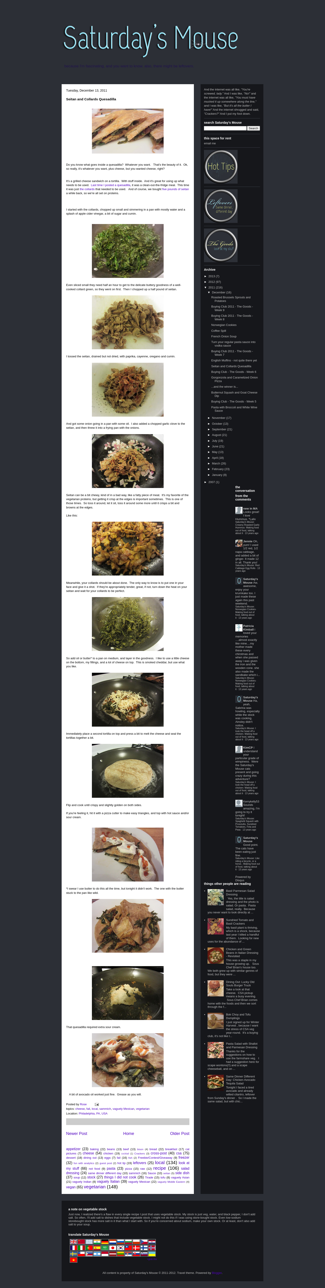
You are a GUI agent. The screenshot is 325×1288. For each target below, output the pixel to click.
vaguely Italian (108, 1181)
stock (91, 1177)
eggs (107, 1157)
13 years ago (251, 533)
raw (142, 1168)
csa (179, 1153)
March (216, 463)
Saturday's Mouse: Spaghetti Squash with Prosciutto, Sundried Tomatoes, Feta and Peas (246, 824)
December (219, 292)
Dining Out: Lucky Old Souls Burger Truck (240, 983)
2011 (212, 287)
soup (77, 1177)
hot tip (121, 1163)
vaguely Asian (180, 1177)
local (95, 1108)
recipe (159, 1168)
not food (94, 1168)
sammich (105, 1108)
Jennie (247, 541)
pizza (128, 1168)
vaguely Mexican (123, 1108)
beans (111, 1149)
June (215, 446)
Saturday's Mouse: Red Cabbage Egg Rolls (247, 566)
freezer (183, 1157)
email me (210, 143)
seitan (166, 1173)
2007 (212, 482)
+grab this (152, 1259)
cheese (80, 1108)
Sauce (152, 1173)
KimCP (248, 747)
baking (94, 1149)
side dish (182, 1173)
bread (153, 1149)
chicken (108, 1153)
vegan (71, 1187)
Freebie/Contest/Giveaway (155, 1157)
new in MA (250, 508)
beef (126, 1149)
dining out (90, 1157)
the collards (87, 189)
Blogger (217, 1273)
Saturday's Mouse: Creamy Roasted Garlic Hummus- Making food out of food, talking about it (247, 527)
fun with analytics (84, 1163)
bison (140, 1149)
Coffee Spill (218, 330)
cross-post (159, 1153)
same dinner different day (104, 1173)
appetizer (73, 1149)
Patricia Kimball (248, 627)
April (215, 457)
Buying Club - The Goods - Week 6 (233, 372)
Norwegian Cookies (223, 325)
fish (130, 1157)
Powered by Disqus (243, 878)
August (217, 435)
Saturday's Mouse (250, 580)
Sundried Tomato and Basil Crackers (240, 921)
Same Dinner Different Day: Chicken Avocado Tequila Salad (240, 1080)
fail (88, 1108)
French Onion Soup (223, 336)
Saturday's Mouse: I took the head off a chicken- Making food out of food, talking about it (246, 734)
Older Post (179, 1133)
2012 (212, 282)
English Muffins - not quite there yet (234, 360)
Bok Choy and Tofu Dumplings (238, 1016)
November (219, 418)
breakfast (171, 1149)
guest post (106, 1163)
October (217, 423)
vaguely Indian (81, 1181)
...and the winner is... (224, 386)
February (218, 469)
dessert (71, 1157)
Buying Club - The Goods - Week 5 (233, 401)
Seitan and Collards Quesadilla (231, 366)
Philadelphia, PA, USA (93, 1113)
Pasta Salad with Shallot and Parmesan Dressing (241, 1045)
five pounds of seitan (175, 189)
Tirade (149, 1177)
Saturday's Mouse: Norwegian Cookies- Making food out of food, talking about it (245, 612)
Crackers (139, 1153)
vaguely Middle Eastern (171, 1181)
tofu (162, 1177)
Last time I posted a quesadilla (110, 185)
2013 (212, 276)
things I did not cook (120, 1177)
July (215, 440)
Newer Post (76, 1133)
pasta (111, 1168)
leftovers (139, 1163)
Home (128, 1133)
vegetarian (143, 1108)
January (217, 475)
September (219, 429)
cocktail (125, 1153)
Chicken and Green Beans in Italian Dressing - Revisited (242, 952)
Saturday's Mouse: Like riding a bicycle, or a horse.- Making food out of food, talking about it (247, 864)
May (215, 452)
